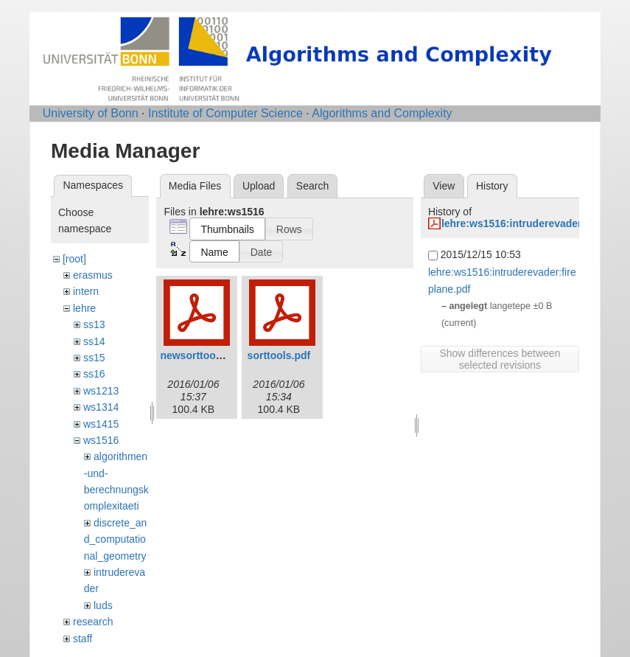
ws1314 (101, 407)
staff (82, 638)
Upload (258, 186)
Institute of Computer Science (225, 113)
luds (103, 605)
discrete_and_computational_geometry (115, 539)
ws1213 (101, 391)
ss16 (94, 374)
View (444, 186)
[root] (74, 259)
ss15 (94, 358)
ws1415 (101, 424)
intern (86, 291)
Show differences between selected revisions (499, 359)
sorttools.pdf (279, 355)
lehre (84, 308)
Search (312, 186)
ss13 (94, 324)
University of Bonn (91, 113)
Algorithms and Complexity (382, 113)
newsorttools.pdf (201, 355)
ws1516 (101, 440)
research (93, 622)
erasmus (93, 275)
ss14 (94, 341)
